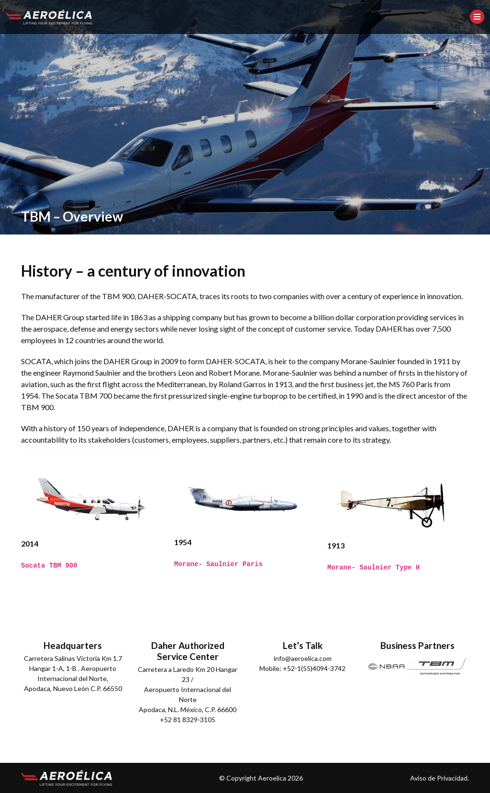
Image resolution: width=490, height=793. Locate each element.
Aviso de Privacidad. (439, 778)
